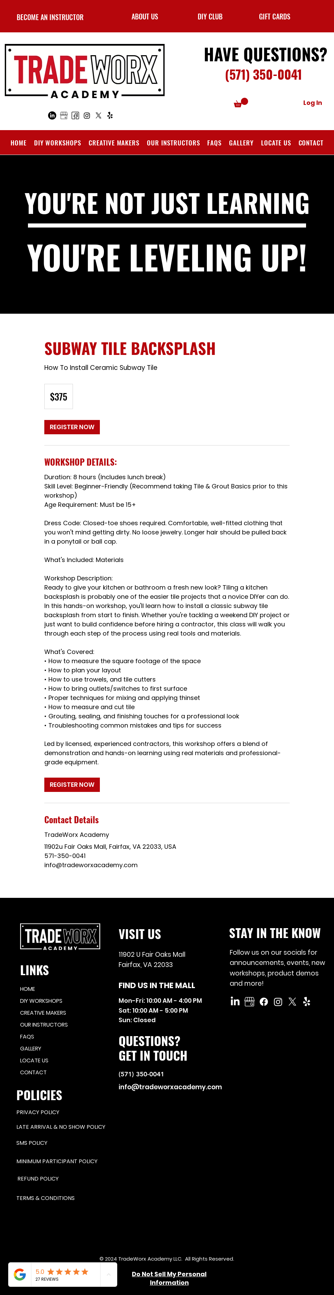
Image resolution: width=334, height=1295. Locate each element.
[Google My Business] (249, 1001)
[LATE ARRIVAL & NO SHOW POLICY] (65, 1127)
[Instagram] (87, 115)
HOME (27, 989)
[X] (98, 115)
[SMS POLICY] (48, 1143)
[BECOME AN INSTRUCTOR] (50, 17)
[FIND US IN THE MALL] (162, 985)
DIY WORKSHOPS (41, 1001)
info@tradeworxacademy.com (170, 1087)
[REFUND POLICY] (62, 1179)
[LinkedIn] (52, 115)
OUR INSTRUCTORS (44, 1025)
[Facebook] (75, 115)
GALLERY (30, 1048)
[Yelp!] (110, 115)
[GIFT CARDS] (274, 16)
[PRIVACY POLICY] (40, 1112)
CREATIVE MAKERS (43, 1013)
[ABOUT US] (145, 16)
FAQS (27, 1037)
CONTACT (33, 1072)
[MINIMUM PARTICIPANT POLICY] (61, 1161)
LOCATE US (34, 1060)
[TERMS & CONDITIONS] (61, 1198)
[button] (210, 16)
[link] (72, 427)
